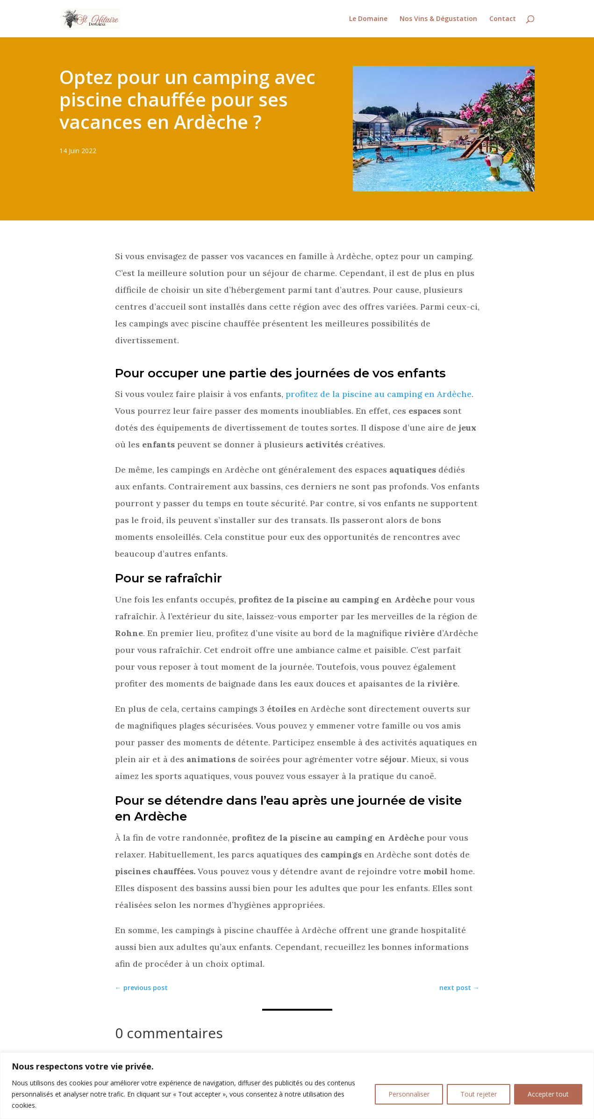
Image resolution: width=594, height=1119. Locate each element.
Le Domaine (368, 19)
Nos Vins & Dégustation (438, 19)
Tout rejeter (478, 1094)
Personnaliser (408, 1094)
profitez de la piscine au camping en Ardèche (379, 394)
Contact (502, 19)
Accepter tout (548, 1094)
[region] (297, 1085)
